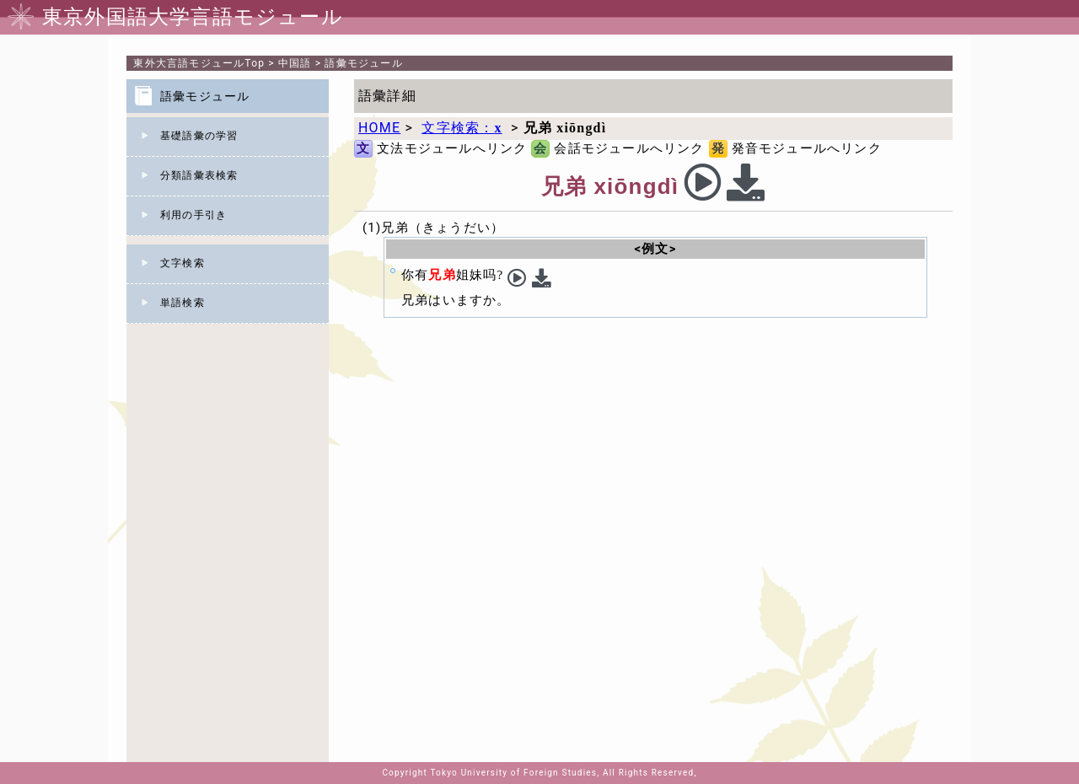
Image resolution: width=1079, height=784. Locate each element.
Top (199, 63)
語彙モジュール (363, 63)
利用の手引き (193, 215)
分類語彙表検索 (199, 175)
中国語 (295, 63)
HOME (379, 128)
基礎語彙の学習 (199, 136)
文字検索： (461, 128)
